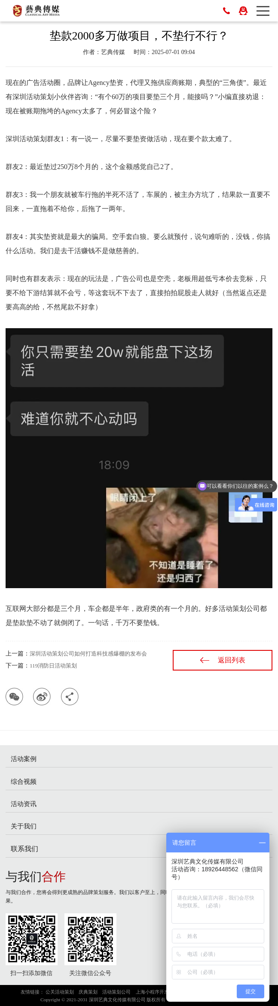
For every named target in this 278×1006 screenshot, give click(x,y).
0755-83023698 (226, 10)
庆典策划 (88, 991)
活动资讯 (24, 803)
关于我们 (24, 826)
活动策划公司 (116, 991)
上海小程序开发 (152, 991)
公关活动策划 (60, 991)
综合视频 (24, 781)
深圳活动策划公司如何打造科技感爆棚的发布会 (88, 653)
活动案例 (24, 758)
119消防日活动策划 (53, 665)
